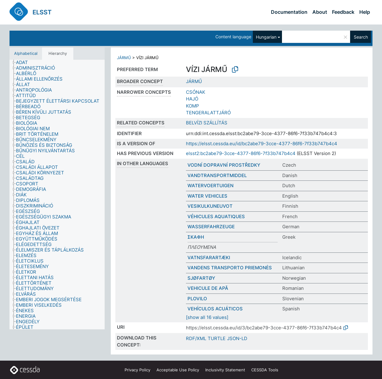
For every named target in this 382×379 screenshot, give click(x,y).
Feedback (343, 12)
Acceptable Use (177, 369)
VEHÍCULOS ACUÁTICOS (215, 309)
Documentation (289, 12)
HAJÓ (192, 99)
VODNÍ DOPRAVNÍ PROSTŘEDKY (223, 165)
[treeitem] (24, 62)
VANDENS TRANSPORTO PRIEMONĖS (229, 268)
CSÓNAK (195, 92)
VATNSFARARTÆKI (208, 257)
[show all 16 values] (207, 317)
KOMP (192, 106)
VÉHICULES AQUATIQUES (216, 216)
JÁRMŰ (124, 57)
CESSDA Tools (264, 369)
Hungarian (266, 37)
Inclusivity (225, 369)
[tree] (57, 195)
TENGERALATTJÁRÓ (208, 113)
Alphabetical (25, 53)
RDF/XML (196, 338)
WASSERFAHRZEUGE (211, 226)
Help (364, 12)
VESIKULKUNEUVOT (210, 206)
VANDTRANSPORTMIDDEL (217, 175)
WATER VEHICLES (207, 196)
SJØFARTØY (201, 278)
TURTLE (217, 338)
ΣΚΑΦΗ (195, 237)
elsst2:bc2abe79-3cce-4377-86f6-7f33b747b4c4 (240, 153)
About (319, 12)
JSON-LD (237, 338)
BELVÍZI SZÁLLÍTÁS (206, 123)
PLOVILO (197, 298)
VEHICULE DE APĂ (207, 288)
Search (361, 37)
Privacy (137, 369)
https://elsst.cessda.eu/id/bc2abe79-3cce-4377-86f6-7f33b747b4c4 (261, 143)
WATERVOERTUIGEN (210, 185)
